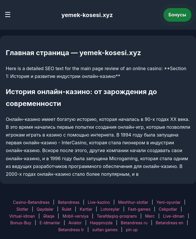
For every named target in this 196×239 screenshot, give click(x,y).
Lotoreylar (110, 209)
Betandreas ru (134, 222)
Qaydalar (45, 209)
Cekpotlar (168, 209)
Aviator (75, 222)
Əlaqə (48, 216)
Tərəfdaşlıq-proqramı (117, 216)
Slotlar (22, 209)
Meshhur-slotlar (133, 202)
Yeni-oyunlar (169, 202)
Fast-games (139, 209)
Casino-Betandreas (31, 202)
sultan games (105, 229)
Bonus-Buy (20, 222)
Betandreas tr (71, 229)
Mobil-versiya (75, 216)
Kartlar (86, 209)
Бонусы (177, 15)
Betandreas (69, 202)
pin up (132, 229)
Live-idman (173, 216)
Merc (150, 216)
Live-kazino (99, 202)
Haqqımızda (101, 222)
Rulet (66, 209)
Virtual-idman (22, 216)
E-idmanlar (49, 222)
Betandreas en (169, 222)
